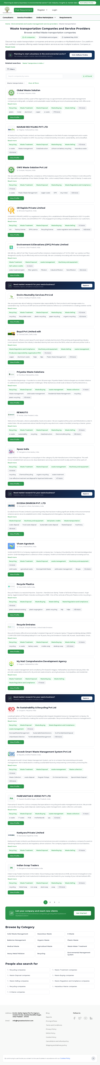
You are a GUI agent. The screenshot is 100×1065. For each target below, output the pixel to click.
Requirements (66, 18)
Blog (47, 1013)
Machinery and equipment (68, 262)
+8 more (12, 528)
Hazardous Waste (44, 934)
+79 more (56, 112)
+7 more (12, 189)
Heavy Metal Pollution (15, 953)
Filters (11, 69)
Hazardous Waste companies (64, 986)
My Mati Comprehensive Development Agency (42, 661)
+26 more (74, 193)
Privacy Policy (51, 1029)
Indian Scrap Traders (28, 865)
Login (54, 10)
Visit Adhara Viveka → (81, 55)
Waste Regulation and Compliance (78, 185)
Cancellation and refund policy (57, 1041)
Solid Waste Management (17, 934)
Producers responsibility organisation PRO (25, 353)
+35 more (77, 609)
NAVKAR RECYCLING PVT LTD (32, 127)
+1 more (85, 389)
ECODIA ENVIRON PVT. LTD (31, 503)
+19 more (72, 357)
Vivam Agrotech (25, 544)
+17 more (59, 478)
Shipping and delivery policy (56, 1045)
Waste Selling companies (18, 981)
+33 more (12, 781)
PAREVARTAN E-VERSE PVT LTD (34, 796)
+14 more (47, 353)
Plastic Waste (73, 940)
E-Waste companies (16, 992)
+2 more (81, 642)
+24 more (12, 152)
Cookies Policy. (65, 1058)
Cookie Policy (51, 1037)
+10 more (82, 108)
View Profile (16, 117)
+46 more (86, 229)
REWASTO (22, 412)
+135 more (58, 737)
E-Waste (71, 934)
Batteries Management (16, 940)
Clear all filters (33, 83)
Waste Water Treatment (77, 946)
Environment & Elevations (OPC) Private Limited (42, 244)
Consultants (8, 18)
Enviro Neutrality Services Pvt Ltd (35, 295)
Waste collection (73, 389)
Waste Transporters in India (33, 63)
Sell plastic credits (54, 521)
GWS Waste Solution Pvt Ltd (32, 167)
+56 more (77, 434)
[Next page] (59, 902)
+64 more (82, 270)
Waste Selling (70, 108)
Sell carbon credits (16, 266)
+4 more (29, 266)
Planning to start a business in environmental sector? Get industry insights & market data (50, 2)
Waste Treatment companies (64, 970)
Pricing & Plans (51, 1021)
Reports (49, 1017)
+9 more (81, 430)
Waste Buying (56, 108)
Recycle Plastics (25, 584)
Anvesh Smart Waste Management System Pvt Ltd (44, 752)
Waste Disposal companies (18, 975)
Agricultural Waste (44, 946)
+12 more (82, 312)
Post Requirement (23, 10)
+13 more (82, 144)
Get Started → (82, 913)
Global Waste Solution (28, 90)
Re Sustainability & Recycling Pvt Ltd (36, 707)
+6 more (12, 605)
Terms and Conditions (54, 1025)
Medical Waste (13, 946)
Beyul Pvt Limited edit (29, 331)
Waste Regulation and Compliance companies (71, 981)
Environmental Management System (79, 954)
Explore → (87, 285)
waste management (47, 262)
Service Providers (24, 18)
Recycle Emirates (26, 624)
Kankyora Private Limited (30, 833)
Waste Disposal (42, 108)
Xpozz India (23, 449)
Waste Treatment (26, 108)
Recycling (13, 108)
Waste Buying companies (63, 975)
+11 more (82, 225)
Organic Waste (43, 940)
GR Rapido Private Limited (31, 208)
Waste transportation (72, 521)
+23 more (70, 646)
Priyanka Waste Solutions (30, 372)
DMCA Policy (50, 1033)
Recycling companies (16, 970)
